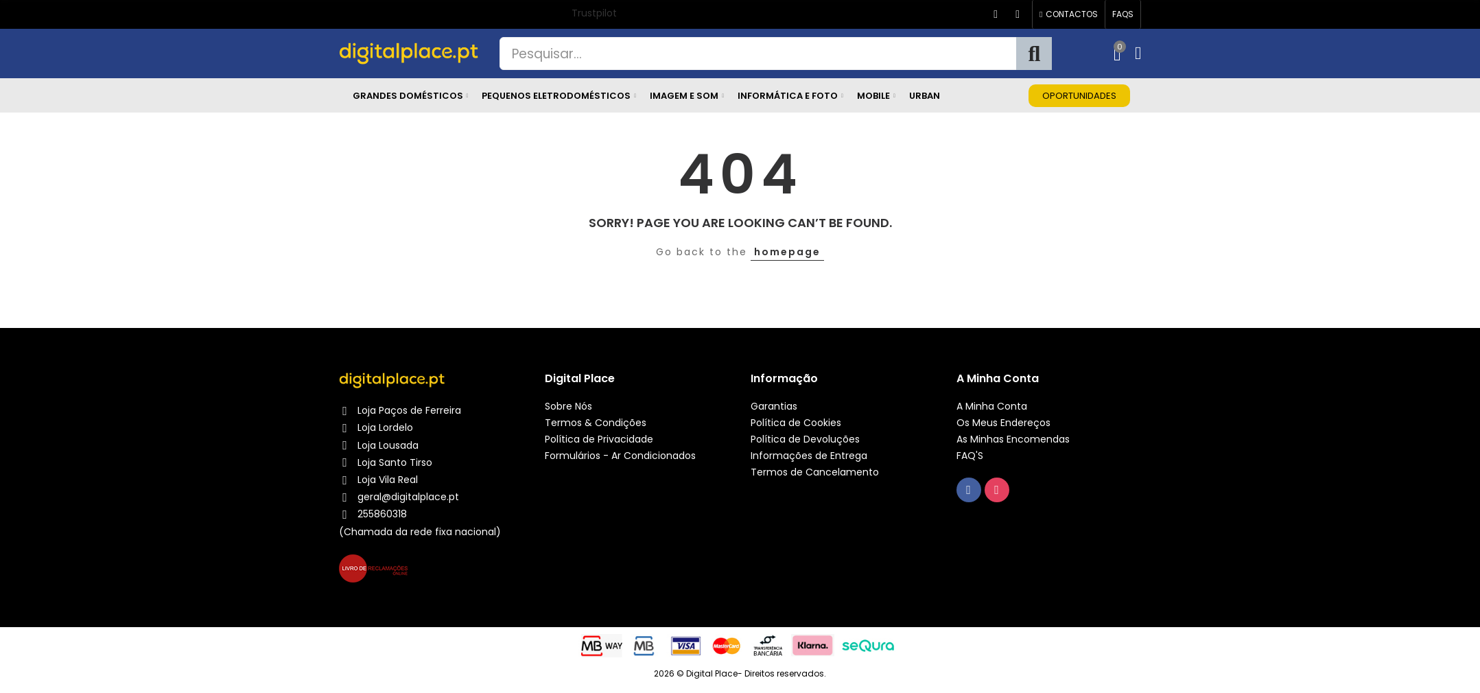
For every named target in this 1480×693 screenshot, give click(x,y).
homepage (787, 252)
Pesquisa (1034, 53)
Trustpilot (594, 13)
